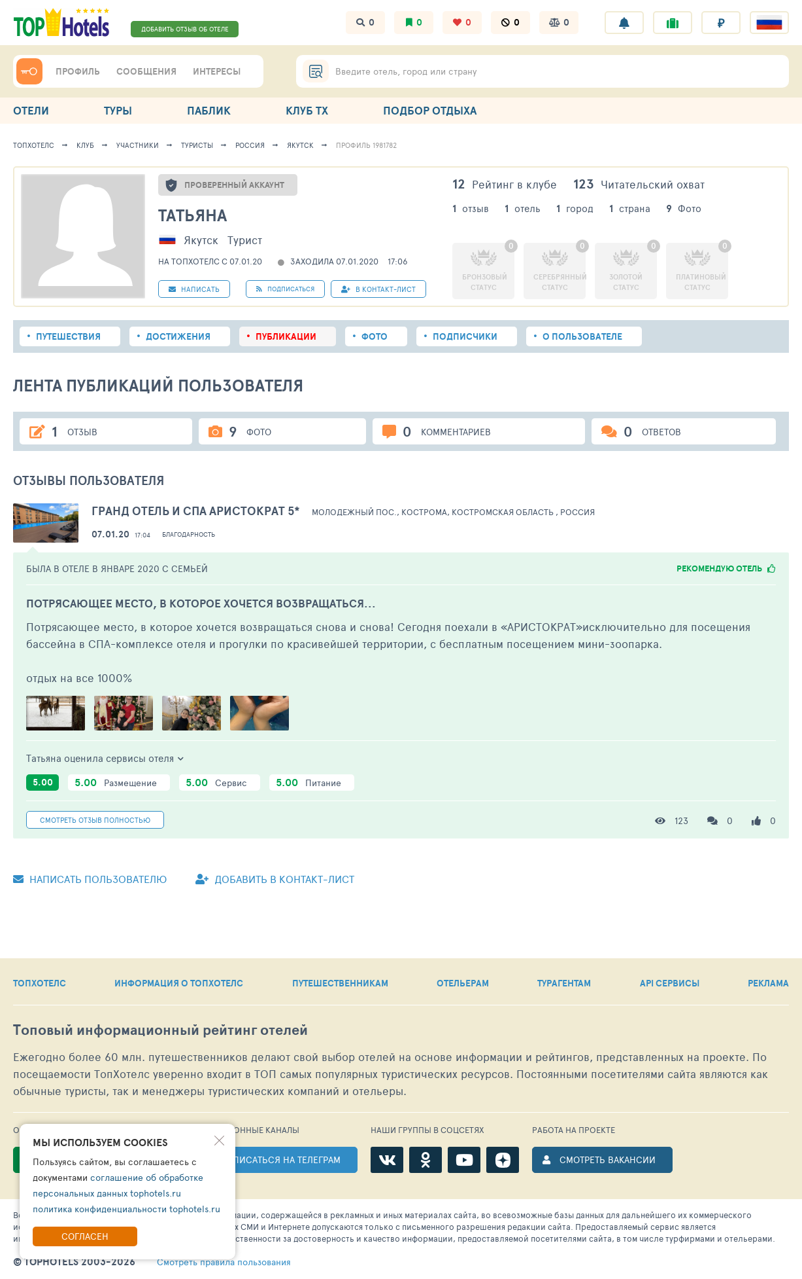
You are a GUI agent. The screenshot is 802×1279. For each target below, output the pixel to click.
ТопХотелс (33, 145)
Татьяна (192, 215)
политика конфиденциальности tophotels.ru (126, 1208)
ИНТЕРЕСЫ (217, 71)
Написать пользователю (90, 878)
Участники (137, 145)
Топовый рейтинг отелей (160, 1030)
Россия (250, 145)
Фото (374, 336)
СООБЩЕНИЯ (146, 71)
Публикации (286, 336)
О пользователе (582, 336)
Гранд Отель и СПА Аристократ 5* (196, 511)
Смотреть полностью (95, 820)
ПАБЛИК (209, 110)
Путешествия (68, 336)
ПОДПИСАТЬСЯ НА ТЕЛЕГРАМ (277, 1159)
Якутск (300, 145)
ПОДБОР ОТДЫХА (429, 110)
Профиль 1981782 (366, 145)
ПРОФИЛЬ (78, 71)
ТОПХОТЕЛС (39, 983)
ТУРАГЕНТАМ (564, 983)
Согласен (85, 1236)
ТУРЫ (118, 110)
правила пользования (224, 1262)
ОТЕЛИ (31, 110)
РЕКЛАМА (768, 983)
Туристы (197, 145)
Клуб (85, 145)
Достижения (178, 336)
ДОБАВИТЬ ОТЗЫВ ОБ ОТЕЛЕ (185, 28)
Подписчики (465, 336)
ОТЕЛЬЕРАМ (463, 983)
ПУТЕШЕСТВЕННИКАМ (340, 983)
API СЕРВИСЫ (669, 983)
